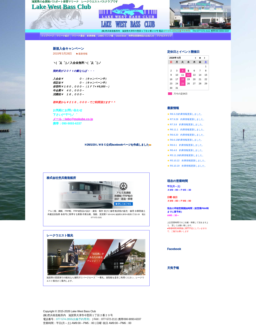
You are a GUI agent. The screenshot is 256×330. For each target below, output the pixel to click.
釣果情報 (91, 36)
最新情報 (83, 53)
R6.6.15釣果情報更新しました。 (186, 139)
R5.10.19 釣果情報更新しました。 (188, 165)
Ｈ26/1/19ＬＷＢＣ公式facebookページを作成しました (116, 144)
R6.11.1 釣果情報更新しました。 (188, 129)
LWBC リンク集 (105, 36)
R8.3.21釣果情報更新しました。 (186, 114)
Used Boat (121, 36)
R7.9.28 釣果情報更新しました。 (188, 119)
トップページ (47, 36)
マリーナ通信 (78, 36)
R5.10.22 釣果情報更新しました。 (188, 160)
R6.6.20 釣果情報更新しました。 (188, 134)
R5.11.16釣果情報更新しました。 (187, 155)
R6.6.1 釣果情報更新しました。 (187, 145)
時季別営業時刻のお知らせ (141, 36)
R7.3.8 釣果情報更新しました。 (187, 124)
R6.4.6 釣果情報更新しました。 (187, 150)
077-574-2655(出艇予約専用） (178, 31)
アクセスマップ (164, 36)
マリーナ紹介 (62, 36)
